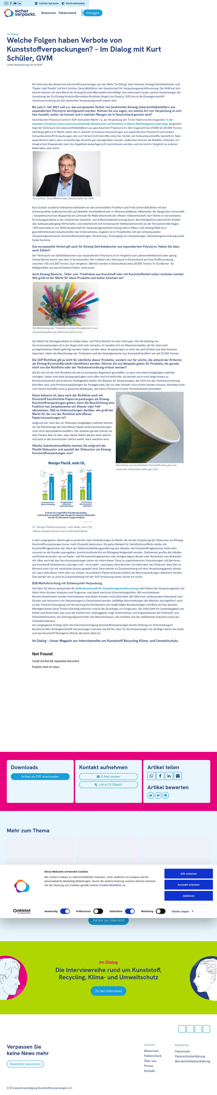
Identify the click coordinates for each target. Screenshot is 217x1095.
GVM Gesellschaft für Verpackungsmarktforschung (107, 588)
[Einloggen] (200, 12)
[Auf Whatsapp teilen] (151, 776)
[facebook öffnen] (13, 3)
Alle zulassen (189, 1050)
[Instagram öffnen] (9, 3)
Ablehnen (188, 1072)
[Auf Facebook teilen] (160, 776)
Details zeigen (180, 1088)
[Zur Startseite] (22, 13)
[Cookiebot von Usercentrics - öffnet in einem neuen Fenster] (22, 1088)
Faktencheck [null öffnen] (70, 13)
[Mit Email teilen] (178, 776)
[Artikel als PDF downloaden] (40, 776)
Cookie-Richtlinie (111, 1062)
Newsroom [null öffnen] (51, 13)
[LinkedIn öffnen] (22, 3)
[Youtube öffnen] (18, 3)
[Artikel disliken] (158, 795)
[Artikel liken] (150, 795)
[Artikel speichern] (165, 795)
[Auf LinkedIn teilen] (169, 776)
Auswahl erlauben (189, 1061)
